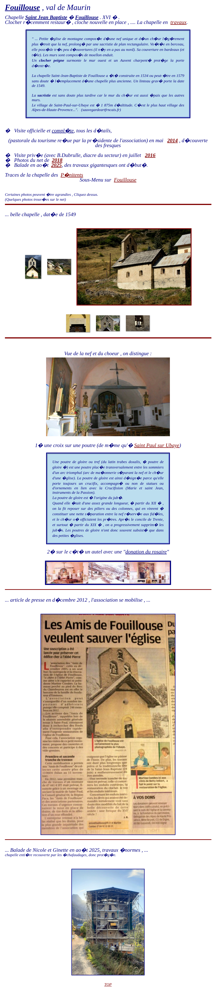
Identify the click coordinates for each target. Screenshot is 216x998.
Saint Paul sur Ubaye (156, 445)
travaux (178, 22)
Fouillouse (125, 180)
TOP (108, 984)
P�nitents (72, 175)
